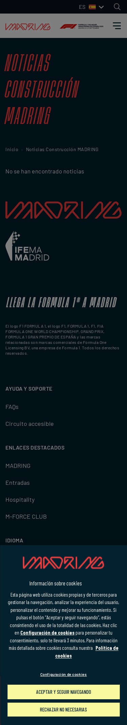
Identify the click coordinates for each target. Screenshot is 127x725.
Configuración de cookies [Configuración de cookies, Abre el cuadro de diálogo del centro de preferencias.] (63, 674)
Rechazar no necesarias (63, 709)
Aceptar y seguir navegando (63, 692)
